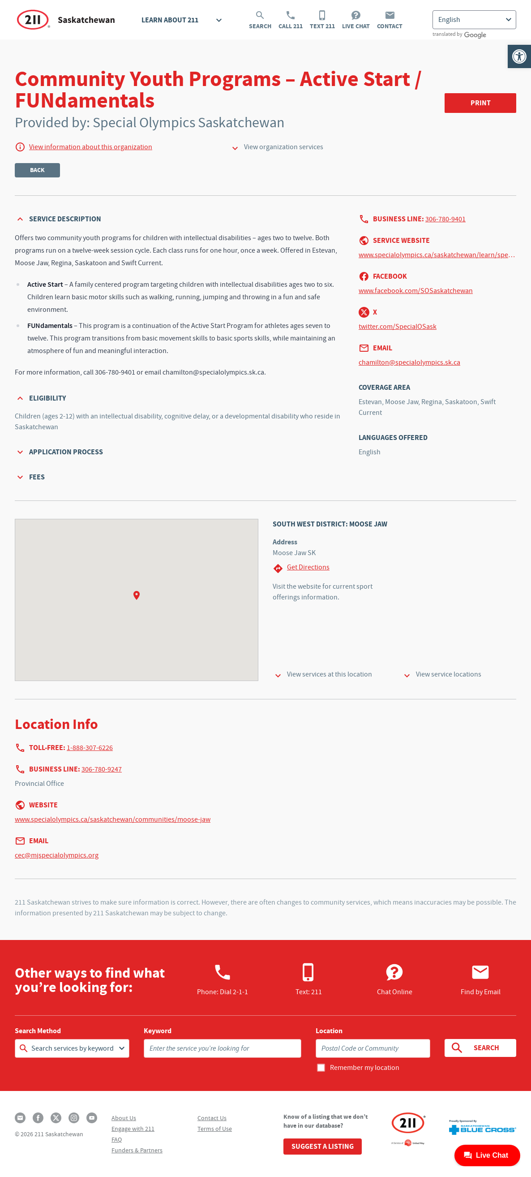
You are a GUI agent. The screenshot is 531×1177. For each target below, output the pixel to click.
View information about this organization (90, 146)
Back (37, 170)
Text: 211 (308, 979)
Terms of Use (214, 1129)
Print (481, 103)
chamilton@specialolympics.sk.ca (409, 362)
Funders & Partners (137, 1150)
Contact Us (212, 1118)
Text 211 (322, 20)
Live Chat (356, 20)
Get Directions (301, 568)
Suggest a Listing (322, 1146)
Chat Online (394, 979)
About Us (123, 1118)
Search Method (38, 1030)
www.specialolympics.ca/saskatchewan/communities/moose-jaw (112, 819)
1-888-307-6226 (90, 747)
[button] (519, 56)
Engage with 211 (132, 1129)
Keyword (157, 1030)
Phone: (222, 979)
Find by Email (481, 979)
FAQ (116, 1139)
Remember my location (364, 1067)
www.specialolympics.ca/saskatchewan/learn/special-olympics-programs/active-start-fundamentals (437, 254)
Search (260, 20)
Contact (390, 20)
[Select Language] (474, 19)
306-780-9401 (445, 219)
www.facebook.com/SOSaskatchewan (416, 290)
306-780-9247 (101, 769)
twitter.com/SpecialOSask (398, 326)
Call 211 (290, 20)
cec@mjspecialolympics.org (56, 855)
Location (329, 1030)
